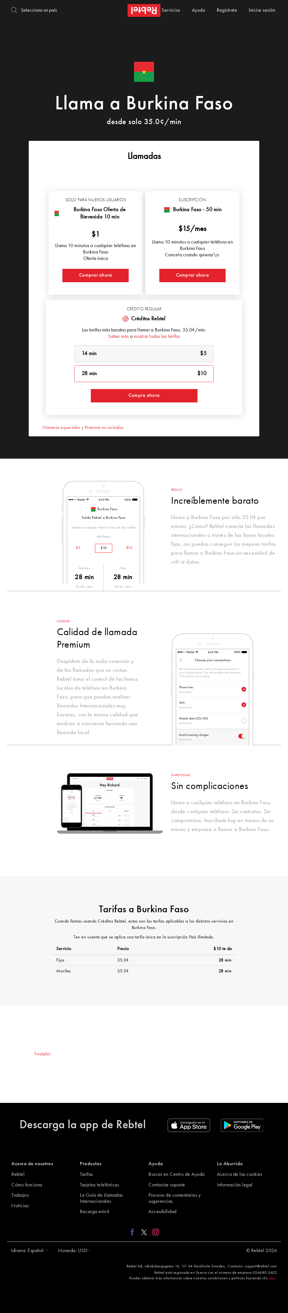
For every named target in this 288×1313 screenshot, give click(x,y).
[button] (28, 1250)
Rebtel (18, 1174)
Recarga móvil (94, 1211)
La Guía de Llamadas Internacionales (101, 1198)
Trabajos (20, 1195)
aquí (272, 1278)
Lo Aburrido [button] (230, 1163)
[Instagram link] (154, 1232)
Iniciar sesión (262, 10)
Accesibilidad (162, 1211)
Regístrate (227, 10)
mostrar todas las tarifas (157, 336)
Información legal (235, 1184)
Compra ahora (144, 395)
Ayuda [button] (155, 1163)
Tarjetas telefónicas (99, 1184)
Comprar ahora (95, 275)
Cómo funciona (26, 1184)
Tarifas (86, 1174)
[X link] (144, 1232)
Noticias (20, 1205)
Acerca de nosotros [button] (32, 1163)
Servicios (171, 10)
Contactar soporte (166, 1184)
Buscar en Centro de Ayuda (176, 1174)
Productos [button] (90, 1163)
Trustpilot (42, 1054)
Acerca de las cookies (239, 1174)
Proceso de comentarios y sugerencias (174, 1198)
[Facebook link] (134, 1232)
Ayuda (198, 10)
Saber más (118, 336)
